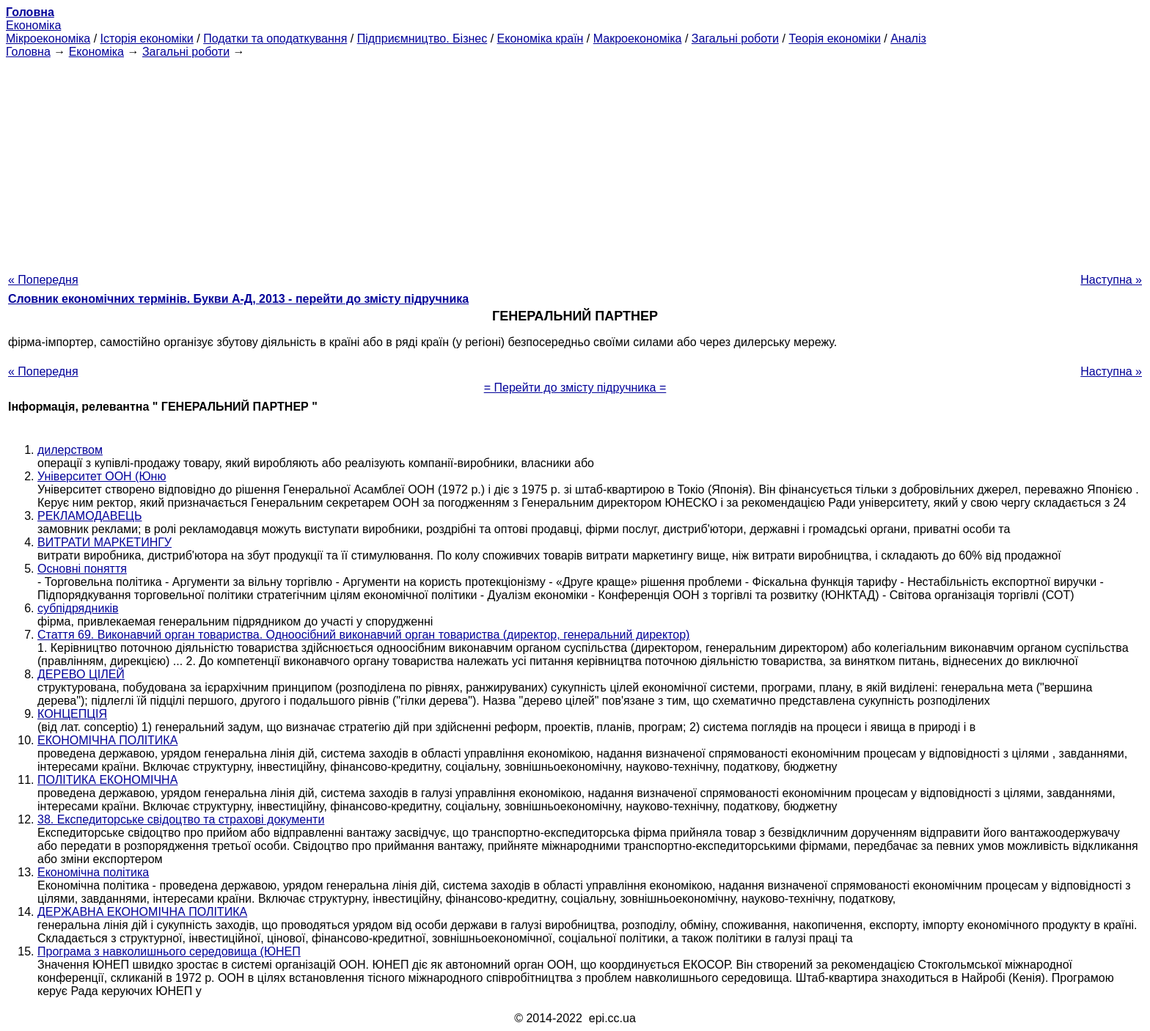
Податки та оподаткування (275, 38)
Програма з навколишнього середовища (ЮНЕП (169, 951)
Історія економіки (147, 38)
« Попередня (43, 280)
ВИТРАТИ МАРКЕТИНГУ (104, 542)
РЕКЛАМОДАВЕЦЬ (89, 516)
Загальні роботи (735, 38)
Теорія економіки (834, 38)
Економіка (33, 25)
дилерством (70, 450)
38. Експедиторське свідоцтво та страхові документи (180, 819)
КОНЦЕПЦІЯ (72, 714)
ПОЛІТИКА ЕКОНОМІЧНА (107, 780)
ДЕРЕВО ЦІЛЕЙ (81, 674)
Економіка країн (540, 38)
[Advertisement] (575, 161)
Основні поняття (82, 568)
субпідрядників (77, 608)
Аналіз (908, 38)
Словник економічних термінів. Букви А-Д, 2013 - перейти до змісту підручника (238, 299)
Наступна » (1111, 280)
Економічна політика (93, 872)
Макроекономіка (637, 38)
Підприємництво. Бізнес (422, 38)
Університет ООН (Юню (101, 476)
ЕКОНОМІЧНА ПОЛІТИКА (107, 740)
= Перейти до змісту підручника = (575, 387)
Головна (28, 51)
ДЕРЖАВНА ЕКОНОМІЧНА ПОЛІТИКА (142, 912)
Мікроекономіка (48, 38)
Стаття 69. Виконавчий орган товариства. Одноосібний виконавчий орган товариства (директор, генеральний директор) (363, 634)
